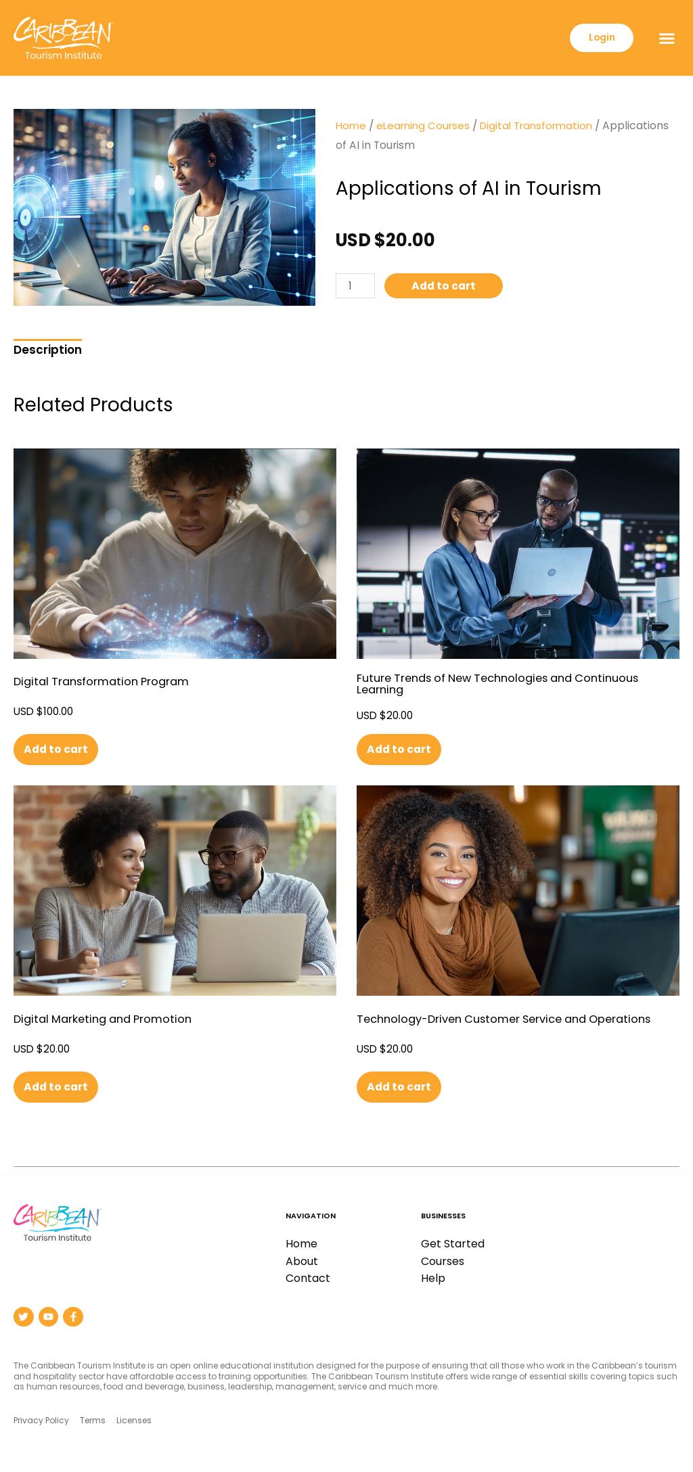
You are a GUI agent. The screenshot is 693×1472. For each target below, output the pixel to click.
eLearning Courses (426, 125)
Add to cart (449, 286)
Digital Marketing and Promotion (108, 1019)
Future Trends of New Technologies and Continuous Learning (508, 683)
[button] (666, 38)
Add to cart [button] (58, 749)
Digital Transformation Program (107, 682)
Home (351, 125)
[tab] (48, 348)
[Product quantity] (357, 286)
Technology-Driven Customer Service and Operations (514, 1019)
